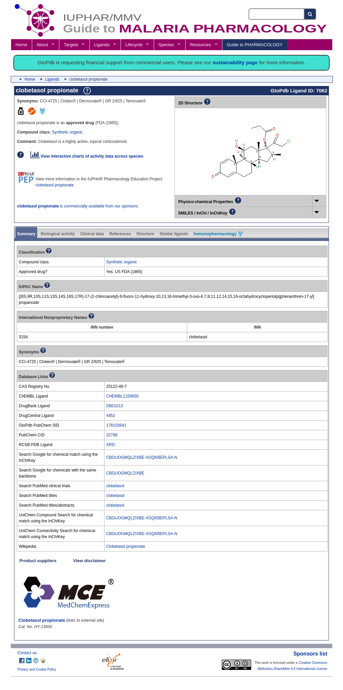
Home (21, 44)
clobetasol (115, 486)
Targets (71, 44)
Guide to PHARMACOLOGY (254, 44)
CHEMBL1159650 (122, 396)
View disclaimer (89, 560)
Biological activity (58, 234)
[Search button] (310, 14)
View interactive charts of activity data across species (86, 156)
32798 (111, 435)
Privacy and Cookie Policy (36, 669)
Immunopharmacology (218, 234)
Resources (200, 44)
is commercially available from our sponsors (77, 206)
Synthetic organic (67, 132)
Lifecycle (133, 44)
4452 (110, 415)
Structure (145, 234)
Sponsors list (310, 654)
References (120, 234)
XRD (110, 444)
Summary (26, 234)
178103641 (116, 425)
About (42, 44)
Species (166, 44)
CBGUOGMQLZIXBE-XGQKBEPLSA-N (141, 457)
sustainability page (235, 62)
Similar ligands (173, 234)
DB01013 (114, 406)
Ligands (102, 44)
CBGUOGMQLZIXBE (125, 473)
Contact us (27, 653)
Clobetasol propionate (125, 546)
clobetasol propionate (55, 185)
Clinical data (92, 234)
